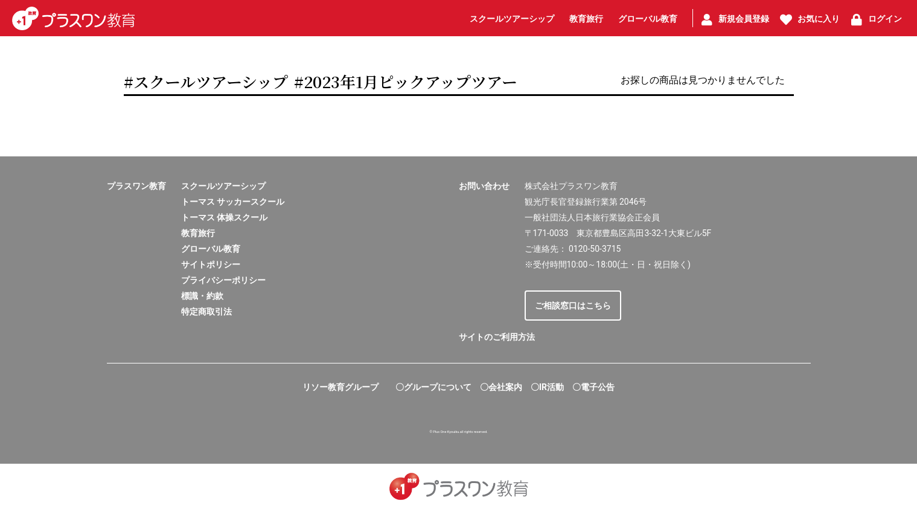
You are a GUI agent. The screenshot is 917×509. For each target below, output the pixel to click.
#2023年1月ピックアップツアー (405, 81)
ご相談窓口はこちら (573, 305)
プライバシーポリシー (223, 280)
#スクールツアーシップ (206, 81)
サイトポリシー (210, 264)
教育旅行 (198, 233)
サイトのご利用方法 (497, 337)
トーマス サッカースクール (232, 201)
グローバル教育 (210, 249)
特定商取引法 (206, 311)
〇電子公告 (593, 387)
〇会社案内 (501, 387)
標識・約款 (202, 296)
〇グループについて (433, 387)
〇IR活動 (547, 387)
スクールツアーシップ (223, 186)
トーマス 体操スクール (224, 217)
